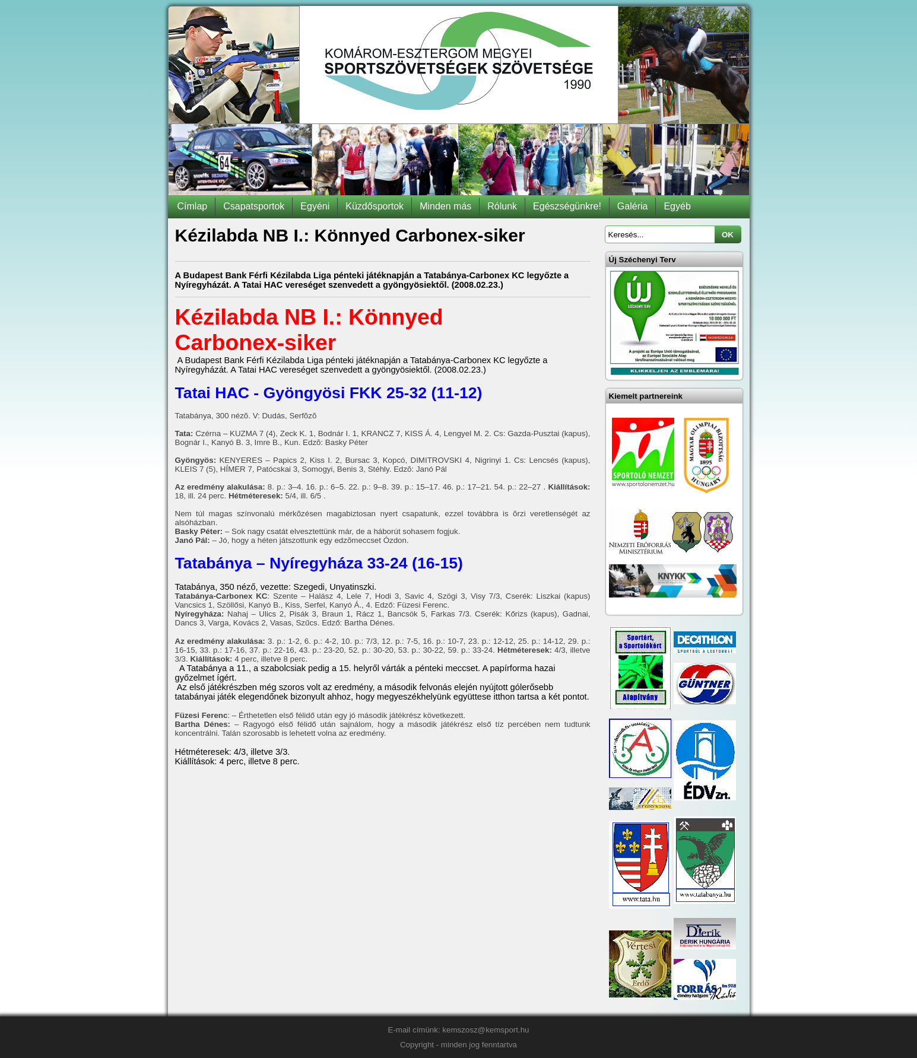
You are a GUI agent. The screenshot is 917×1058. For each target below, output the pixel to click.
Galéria (632, 206)
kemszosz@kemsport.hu (485, 1029)
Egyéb (677, 206)
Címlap (192, 206)
